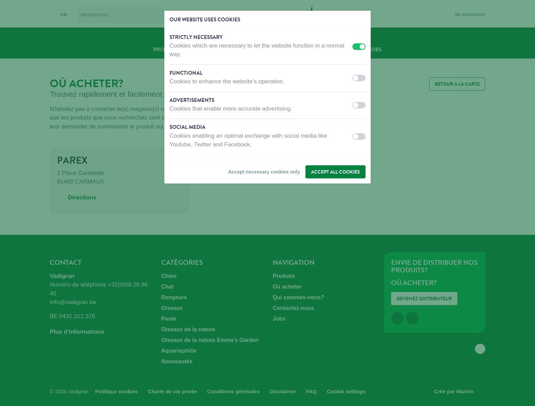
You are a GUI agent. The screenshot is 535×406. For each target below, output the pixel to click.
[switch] (359, 46)
